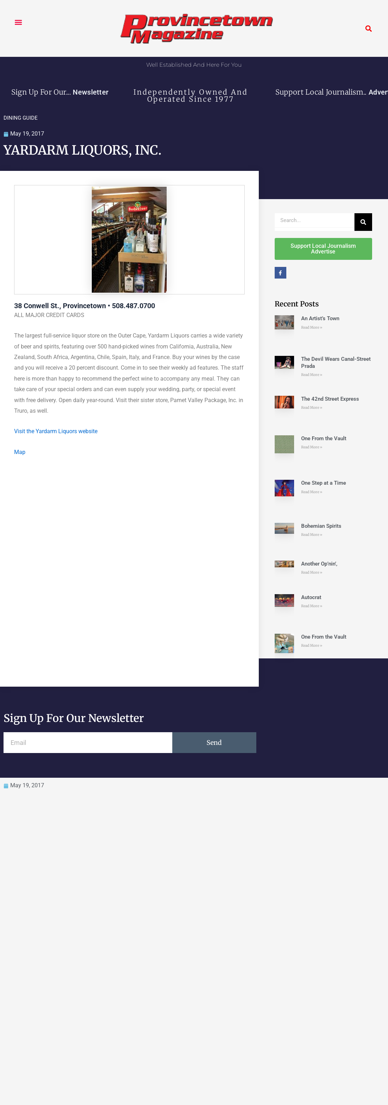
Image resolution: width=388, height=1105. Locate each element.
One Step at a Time (323, 483)
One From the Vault (323, 438)
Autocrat (311, 597)
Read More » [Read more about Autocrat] (311, 606)
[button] (18, 22)
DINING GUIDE (21, 118)
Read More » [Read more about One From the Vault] (311, 447)
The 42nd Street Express (330, 399)
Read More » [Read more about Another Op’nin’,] (311, 573)
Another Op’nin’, (320, 564)
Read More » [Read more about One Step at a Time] (311, 492)
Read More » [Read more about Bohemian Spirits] (311, 535)
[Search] (363, 222)
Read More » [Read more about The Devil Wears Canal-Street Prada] (311, 375)
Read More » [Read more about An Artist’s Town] (311, 327)
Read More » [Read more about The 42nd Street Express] (311, 408)
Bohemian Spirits (321, 526)
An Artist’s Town (320, 319)
